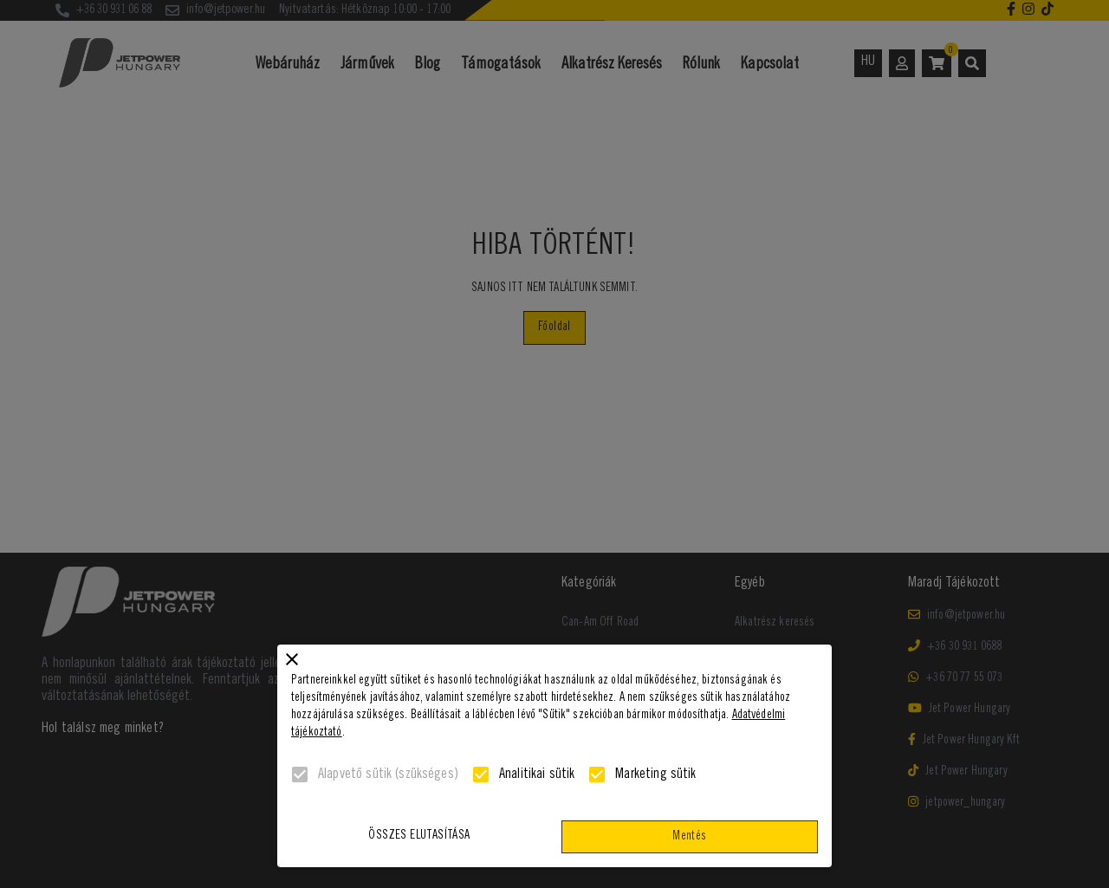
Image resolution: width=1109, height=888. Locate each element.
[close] (292, 659)
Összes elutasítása (419, 836)
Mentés (689, 837)
